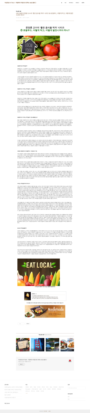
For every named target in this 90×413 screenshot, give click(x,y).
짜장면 (27, 387)
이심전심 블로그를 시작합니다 (10, 397)
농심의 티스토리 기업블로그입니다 (24, 361)
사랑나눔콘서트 (35, 389)
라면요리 (59, 389)
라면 (47, 387)
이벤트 (38, 391)
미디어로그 (71, 2)
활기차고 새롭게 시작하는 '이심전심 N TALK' (13, 389)
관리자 (50, 411)
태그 (65, 2)
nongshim (28, 389)
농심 (51, 387)
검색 (84, 388)
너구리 (45, 389)
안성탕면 (55, 387)
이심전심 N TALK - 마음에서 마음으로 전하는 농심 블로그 (20, 3)
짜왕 (35, 387)
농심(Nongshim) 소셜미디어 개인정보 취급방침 (13, 387)
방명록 (83, 2)
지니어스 (33, 391)
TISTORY (45, 411)
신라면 (42, 391)
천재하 (49, 389)
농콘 (41, 389)
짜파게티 (54, 389)
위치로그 (77, 2)
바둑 (31, 387)
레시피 (43, 387)
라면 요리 (28, 391)
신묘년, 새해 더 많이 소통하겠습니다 (11, 392)
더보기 (27, 393)
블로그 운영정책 (8, 394)
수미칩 (39, 387)
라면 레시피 (61, 387)
